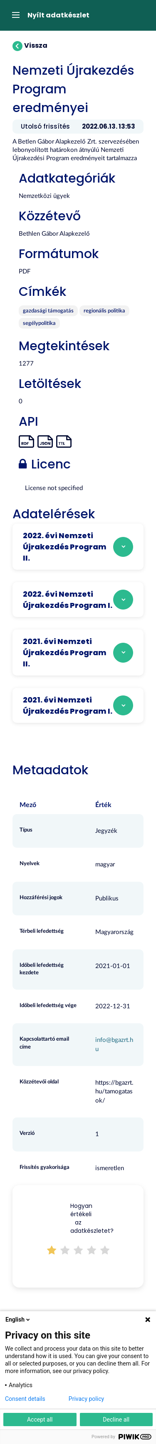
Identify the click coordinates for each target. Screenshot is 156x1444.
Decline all (116, 1419)
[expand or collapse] (13, 15)
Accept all (40, 1419)
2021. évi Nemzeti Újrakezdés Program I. (67, 705)
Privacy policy (86, 1398)
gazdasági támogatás (48, 311)
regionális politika (104, 311)
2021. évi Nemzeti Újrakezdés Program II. (64, 652)
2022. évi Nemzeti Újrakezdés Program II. (64, 546)
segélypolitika (39, 323)
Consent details (25, 1398)
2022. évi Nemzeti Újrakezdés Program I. (67, 599)
